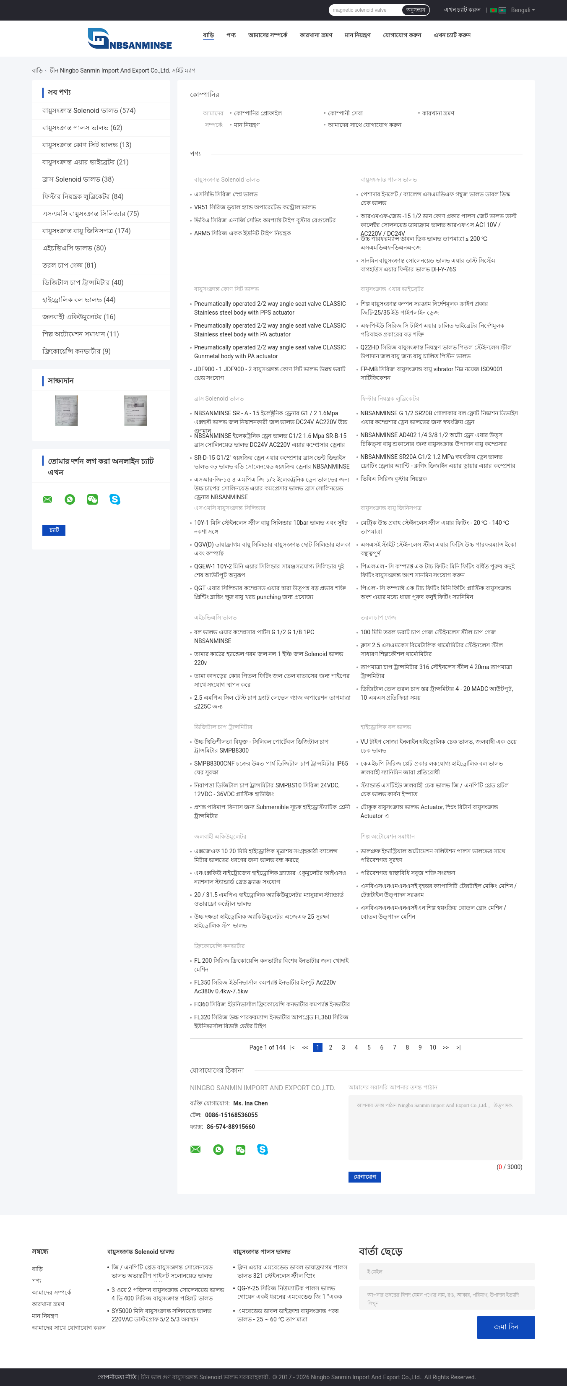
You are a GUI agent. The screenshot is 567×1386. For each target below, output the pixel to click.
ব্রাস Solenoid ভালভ (71, 179)
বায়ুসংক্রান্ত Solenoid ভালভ (80, 111)
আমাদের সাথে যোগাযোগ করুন (364, 125)
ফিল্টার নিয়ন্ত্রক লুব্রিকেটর (76, 197)
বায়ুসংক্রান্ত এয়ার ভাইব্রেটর (78, 162)
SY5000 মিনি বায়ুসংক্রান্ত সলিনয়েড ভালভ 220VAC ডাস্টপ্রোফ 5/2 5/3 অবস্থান (162, 1315)
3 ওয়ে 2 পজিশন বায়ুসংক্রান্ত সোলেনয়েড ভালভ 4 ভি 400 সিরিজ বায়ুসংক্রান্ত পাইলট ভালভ (168, 1294)
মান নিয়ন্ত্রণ (357, 35)
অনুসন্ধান (415, 10)
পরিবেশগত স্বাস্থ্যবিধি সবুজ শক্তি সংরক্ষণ (408, 873)
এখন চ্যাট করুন (462, 9)
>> (446, 1047)
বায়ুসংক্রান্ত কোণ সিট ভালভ (80, 145)
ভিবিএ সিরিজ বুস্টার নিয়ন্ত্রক (394, 478)
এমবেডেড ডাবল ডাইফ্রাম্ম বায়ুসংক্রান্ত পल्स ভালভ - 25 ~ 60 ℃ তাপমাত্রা (287, 1315)
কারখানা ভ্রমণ (316, 35)
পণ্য (231, 35)
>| (458, 1047)
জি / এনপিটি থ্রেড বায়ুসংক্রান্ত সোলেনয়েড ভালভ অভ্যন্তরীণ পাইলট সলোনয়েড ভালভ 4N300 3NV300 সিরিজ (162, 1273)
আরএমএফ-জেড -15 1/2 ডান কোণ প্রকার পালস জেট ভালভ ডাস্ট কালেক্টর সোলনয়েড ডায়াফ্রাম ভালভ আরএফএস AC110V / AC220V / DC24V (439, 225)
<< (305, 1047)
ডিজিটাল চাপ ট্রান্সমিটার (76, 283)
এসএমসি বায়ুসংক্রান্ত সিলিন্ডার (83, 214)
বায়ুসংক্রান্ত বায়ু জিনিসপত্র (77, 231)
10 (433, 1047)
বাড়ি (208, 35)
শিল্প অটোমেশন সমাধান (73, 334)
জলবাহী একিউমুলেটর (72, 317)
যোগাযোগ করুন (402, 35)
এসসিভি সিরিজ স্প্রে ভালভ (225, 194)
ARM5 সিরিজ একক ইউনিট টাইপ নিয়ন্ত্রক (242, 233)
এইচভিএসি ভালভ (67, 248)
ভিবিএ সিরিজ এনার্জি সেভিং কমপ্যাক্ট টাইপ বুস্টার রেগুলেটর (265, 220)
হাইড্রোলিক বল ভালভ (72, 300)
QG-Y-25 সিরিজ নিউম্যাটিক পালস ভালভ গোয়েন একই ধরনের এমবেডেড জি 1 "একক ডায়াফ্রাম (289, 1294)
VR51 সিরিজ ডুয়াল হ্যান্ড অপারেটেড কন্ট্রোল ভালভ (255, 207)
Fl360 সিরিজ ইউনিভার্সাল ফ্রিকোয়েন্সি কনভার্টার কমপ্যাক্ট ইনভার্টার (272, 1004)
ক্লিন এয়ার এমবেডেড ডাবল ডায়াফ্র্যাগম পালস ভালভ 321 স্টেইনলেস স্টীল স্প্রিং (292, 1271)
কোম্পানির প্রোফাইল (258, 113)
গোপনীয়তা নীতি (117, 1377)
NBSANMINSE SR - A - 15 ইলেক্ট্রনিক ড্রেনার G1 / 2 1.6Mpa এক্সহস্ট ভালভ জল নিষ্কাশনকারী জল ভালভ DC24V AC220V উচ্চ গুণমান (270, 422)
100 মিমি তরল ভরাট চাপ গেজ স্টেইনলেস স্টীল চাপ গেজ (429, 632)
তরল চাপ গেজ (62, 265)
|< (292, 1047)
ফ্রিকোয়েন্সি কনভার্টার (71, 351)
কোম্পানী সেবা (345, 113)
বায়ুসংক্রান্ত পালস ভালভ (75, 128)
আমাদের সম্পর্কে (267, 35)
